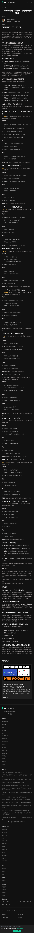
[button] (27, 2)
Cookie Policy (19, 928)
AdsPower (4, 209)
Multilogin (4, 168)
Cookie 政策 (5, 917)
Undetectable (5, 503)
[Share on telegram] (8, 714)
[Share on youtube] (11, 714)
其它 (8, 904)
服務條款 (4, 914)
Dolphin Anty (5, 292)
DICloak (4, 116)
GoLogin (4, 251)
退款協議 (20, 917)
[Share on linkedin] (5, 714)
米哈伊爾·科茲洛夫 (12, 19)
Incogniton (5, 336)
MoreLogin (5, 462)
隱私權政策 (20, 914)
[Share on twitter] (2, 714)
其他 (4, 682)
